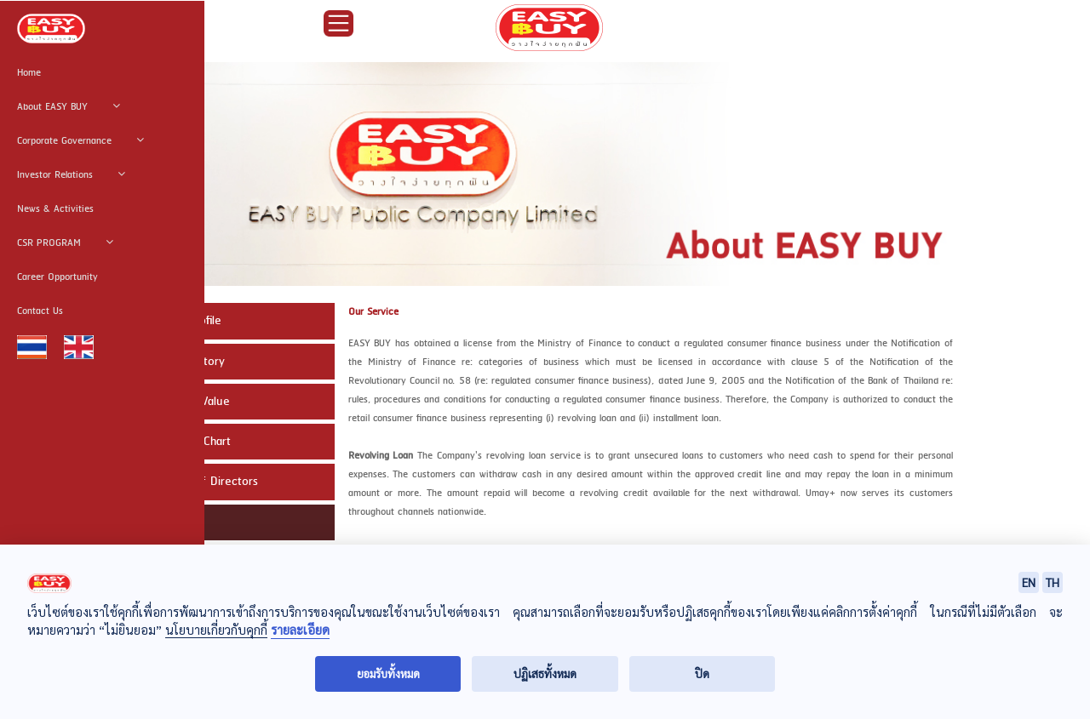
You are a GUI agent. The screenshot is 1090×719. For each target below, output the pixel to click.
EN (1029, 582)
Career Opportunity (57, 277)
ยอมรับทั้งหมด (388, 673)
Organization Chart (183, 441)
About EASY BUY (68, 107)
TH (1052, 582)
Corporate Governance (80, 141)
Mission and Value (183, 401)
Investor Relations (71, 175)
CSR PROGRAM (65, 243)
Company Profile (178, 321)
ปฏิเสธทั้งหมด (545, 673)
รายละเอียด (300, 630)
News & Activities (55, 209)
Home (29, 73)
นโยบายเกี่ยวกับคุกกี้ (216, 629)
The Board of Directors (197, 481)
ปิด (702, 673)
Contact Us (40, 311)
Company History (180, 361)
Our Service (167, 522)
